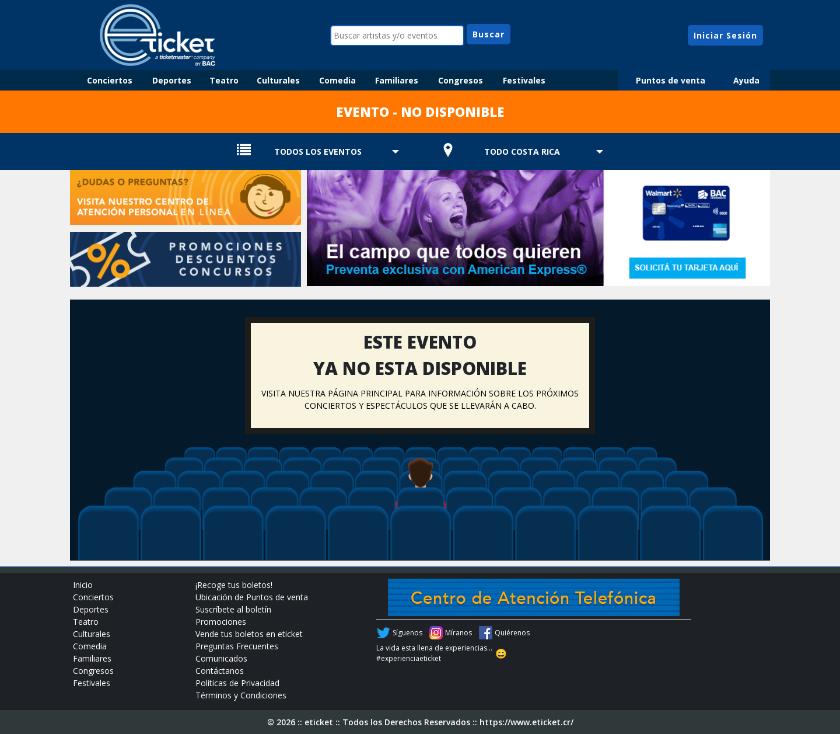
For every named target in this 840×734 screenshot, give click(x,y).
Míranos (458, 633)
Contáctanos (219, 670)
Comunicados (221, 658)
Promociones (220, 621)
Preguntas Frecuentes (236, 646)
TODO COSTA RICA (522, 151)
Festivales (524, 80)
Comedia (337, 80)
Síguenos (407, 633)
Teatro (224, 80)
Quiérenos (512, 633)
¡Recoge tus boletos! (233, 584)
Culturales (278, 80)
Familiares (396, 80)
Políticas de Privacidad (237, 682)
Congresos (460, 80)
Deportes (171, 80)
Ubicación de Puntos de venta (251, 597)
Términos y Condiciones (240, 695)
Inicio (83, 584)
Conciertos (109, 80)
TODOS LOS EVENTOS (318, 151)
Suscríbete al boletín (233, 609)
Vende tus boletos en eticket (249, 633)
